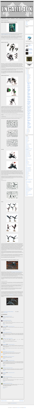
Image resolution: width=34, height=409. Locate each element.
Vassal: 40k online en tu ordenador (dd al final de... (29, 127)
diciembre (28, 74)
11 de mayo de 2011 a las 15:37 (10, 356)
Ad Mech (27, 139)
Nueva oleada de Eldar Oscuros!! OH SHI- (29, 111)
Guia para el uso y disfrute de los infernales (29, 107)
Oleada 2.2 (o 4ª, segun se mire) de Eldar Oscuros (29, 83)
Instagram (27, 24)
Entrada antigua (21, 400)
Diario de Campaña (28, 150)
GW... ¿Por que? (29, 105)
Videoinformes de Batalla (28, 188)
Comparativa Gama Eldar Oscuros (28, 88)
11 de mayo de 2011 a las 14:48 (8, 316)
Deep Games (27, 147)
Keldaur (4, 316)
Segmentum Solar (11, 294)
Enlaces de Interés (28, 156)
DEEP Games (12, 18)
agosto (28, 78)
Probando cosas (27, 175)
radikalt (4, 332)
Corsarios (27, 145)
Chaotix (4, 376)
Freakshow (27, 161)
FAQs (26, 160)
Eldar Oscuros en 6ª (28, 155)
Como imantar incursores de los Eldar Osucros (29, 113)
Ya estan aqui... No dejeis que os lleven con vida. (29, 118)
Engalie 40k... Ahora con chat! (29, 109)
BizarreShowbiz (4, 326)
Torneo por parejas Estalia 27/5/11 (29, 99)
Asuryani (27, 141)
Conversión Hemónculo (28, 85)
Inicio (13, 400)
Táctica (17, 18)
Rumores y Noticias (5, 312)
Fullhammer (27, 162)
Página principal (4, 18)
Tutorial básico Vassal (28, 125)
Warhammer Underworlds (28, 194)
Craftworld (27, 146)
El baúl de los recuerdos (22, 18)
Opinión (26, 174)
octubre (28, 76)
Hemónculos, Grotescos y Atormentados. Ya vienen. (29, 97)
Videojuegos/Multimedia (28, 189)
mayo (27, 81)
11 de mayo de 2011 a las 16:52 (8, 376)
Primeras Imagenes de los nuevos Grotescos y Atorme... (28, 93)
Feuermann (4, 338)
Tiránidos (27, 184)
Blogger (25, 407)
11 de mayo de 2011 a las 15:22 (8, 332)
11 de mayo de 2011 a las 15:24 (9, 338)
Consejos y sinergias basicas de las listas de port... (29, 123)
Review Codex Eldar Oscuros (29, 179)
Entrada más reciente (4, 400)
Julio (3, 320)
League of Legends (28, 167)
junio (27, 80)
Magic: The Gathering (28, 169)
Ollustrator (18, 407)
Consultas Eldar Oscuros (29, 115)
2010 (27, 133)
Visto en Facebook (28, 190)
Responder (4, 330)
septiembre (28, 77)
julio (27, 79)
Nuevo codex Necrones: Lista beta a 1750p (30, 53)
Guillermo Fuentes (5, 356)
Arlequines (27, 140)
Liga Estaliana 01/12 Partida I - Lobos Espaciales (31, 49)
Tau (26, 183)
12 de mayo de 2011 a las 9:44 (9, 383)
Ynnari (26, 195)
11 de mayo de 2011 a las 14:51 (11, 326)
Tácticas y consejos (28, 182)
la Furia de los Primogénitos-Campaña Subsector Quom (29, 90)
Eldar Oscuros (27, 154)
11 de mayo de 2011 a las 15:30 (11, 344)
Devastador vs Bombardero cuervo (28, 104)
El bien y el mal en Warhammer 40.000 (29, 120)
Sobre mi (8, 18)
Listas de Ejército (28, 168)
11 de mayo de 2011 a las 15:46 (11, 372)
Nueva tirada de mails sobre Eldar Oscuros (29, 102)
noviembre (28, 75)
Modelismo (27, 173)
